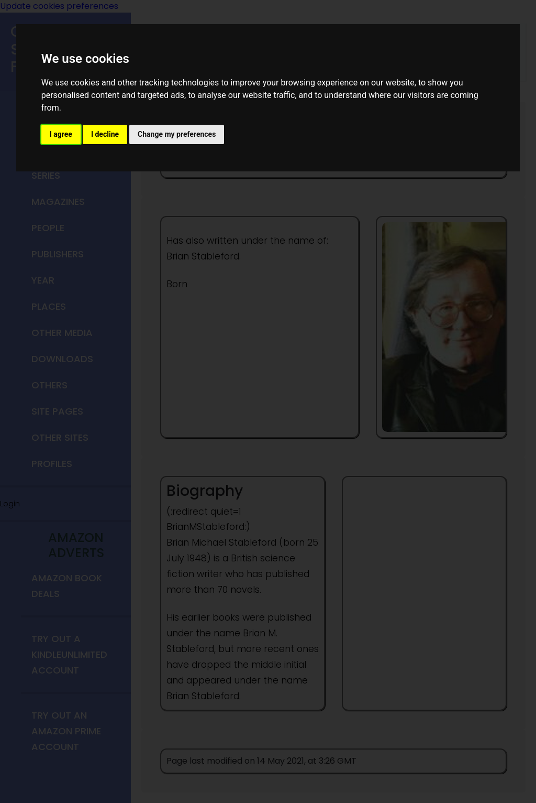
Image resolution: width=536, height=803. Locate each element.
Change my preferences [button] (177, 134)
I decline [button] (105, 134)
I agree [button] (61, 134)
